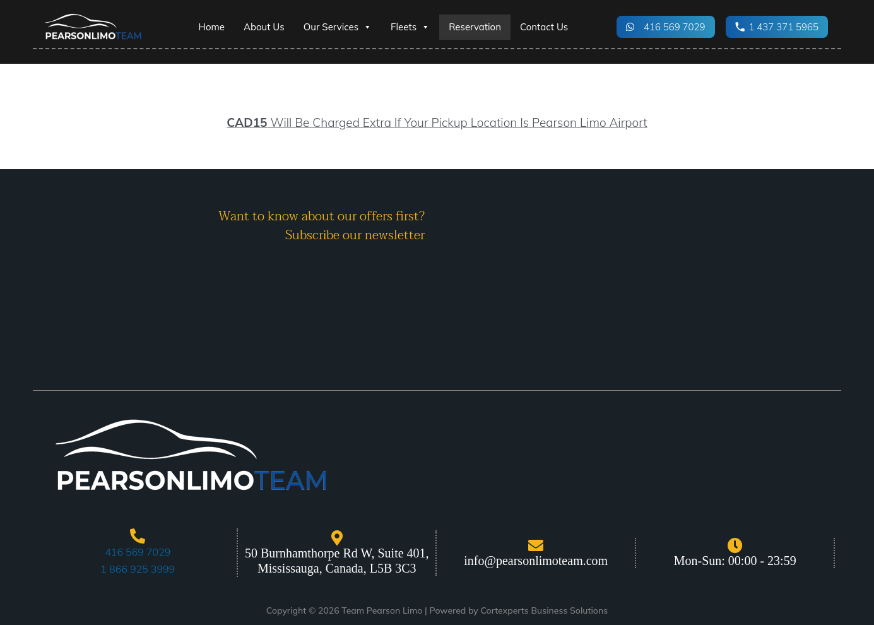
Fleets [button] (410, 27)
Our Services (338, 27)
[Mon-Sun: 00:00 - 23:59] (735, 545)
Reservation (475, 27)
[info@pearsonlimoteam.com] (535, 545)
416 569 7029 (137, 551)
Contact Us (544, 27)
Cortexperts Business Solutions (544, 610)
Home (212, 27)
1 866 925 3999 (137, 568)
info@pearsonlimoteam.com (536, 561)
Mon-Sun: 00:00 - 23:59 (735, 561)
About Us (264, 27)
